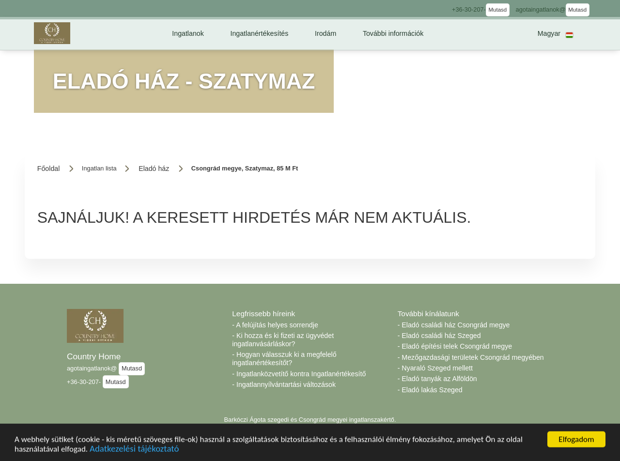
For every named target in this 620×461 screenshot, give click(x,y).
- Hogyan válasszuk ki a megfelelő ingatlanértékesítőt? (284, 359)
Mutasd (497, 10)
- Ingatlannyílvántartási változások (284, 384)
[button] (188, 33)
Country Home (94, 356)
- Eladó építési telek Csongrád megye (455, 346)
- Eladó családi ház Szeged (439, 335)
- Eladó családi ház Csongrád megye (454, 325)
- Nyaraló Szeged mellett (435, 368)
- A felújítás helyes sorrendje (275, 325)
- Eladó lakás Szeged (430, 390)
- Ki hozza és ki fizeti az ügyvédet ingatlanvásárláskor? (283, 340)
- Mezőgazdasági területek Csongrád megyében (471, 357)
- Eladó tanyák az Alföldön (437, 379)
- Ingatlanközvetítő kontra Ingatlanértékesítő (299, 374)
